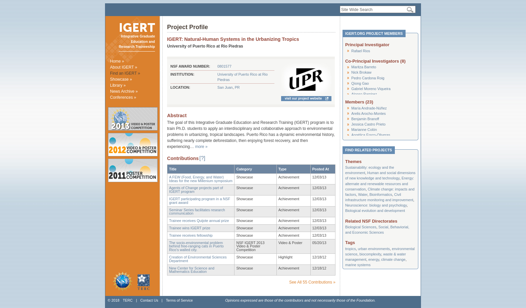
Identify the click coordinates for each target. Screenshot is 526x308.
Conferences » (123, 97)
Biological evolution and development (375, 211)
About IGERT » (123, 67)
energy (373, 259)
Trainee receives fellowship (191, 235)
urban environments (374, 249)
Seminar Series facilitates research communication (197, 212)
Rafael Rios (360, 51)
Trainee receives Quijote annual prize (199, 221)
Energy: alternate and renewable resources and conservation (379, 183)
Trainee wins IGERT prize (189, 228)
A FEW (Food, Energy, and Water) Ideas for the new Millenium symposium (200, 179)
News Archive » (124, 91)
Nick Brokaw (361, 72)
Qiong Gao (360, 83)
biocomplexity (370, 254)
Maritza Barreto (363, 67)
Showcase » (121, 79)
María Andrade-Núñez (369, 108)
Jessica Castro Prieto (368, 124)
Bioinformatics (380, 194)
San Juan (225, 87)
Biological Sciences (360, 227)
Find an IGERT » (125, 73)
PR (237, 87)
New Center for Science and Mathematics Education (191, 270)
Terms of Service (179, 300)
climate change (393, 259)
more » (201, 146)
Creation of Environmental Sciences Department (198, 259)
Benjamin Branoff (365, 119)
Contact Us (149, 300)
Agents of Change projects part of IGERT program (196, 190)
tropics (350, 249)
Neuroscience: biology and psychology (376, 205)
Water (362, 194)
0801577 (224, 66)
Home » (117, 61)
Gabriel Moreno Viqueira (370, 89)
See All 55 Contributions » (312, 282)
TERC (128, 300)
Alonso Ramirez (364, 94)
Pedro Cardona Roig (367, 78)
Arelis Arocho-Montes (368, 113)
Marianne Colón (364, 130)
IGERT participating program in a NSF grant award (199, 201)
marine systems (358, 265)
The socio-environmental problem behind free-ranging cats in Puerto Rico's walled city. (196, 246)
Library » (118, 85)
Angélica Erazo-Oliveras (370, 135)
